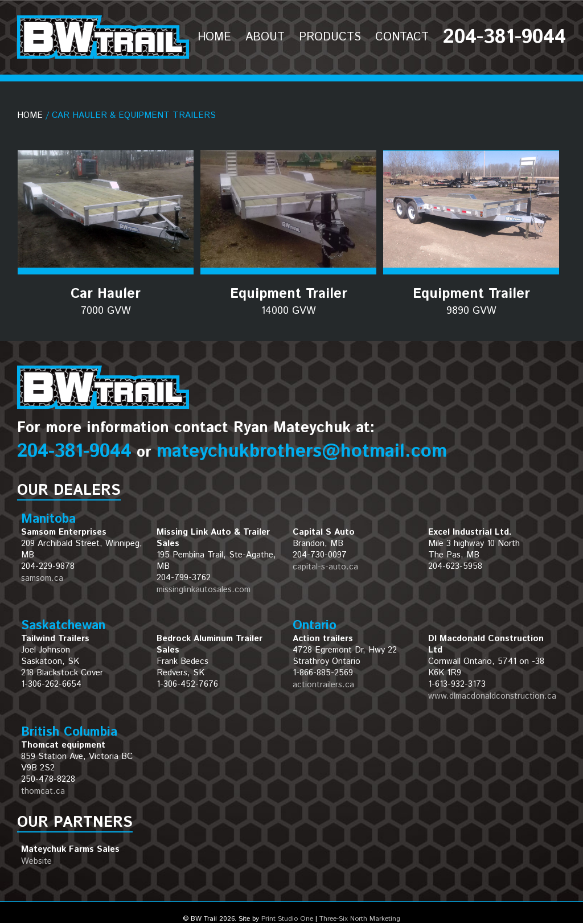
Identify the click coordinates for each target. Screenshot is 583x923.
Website (36, 861)
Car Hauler (106, 301)
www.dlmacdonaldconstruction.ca (492, 696)
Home (30, 115)
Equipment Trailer (288, 301)
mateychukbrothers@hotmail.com (302, 451)
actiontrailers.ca (323, 685)
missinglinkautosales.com (204, 590)
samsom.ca (42, 578)
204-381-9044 (74, 451)
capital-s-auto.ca (325, 567)
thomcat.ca (43, 791)
